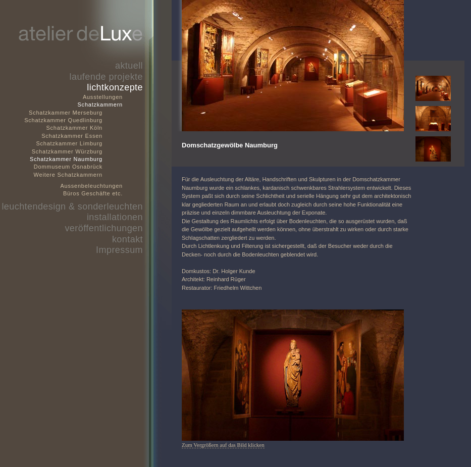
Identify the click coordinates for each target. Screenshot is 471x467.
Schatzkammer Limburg (69, 143)
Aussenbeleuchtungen (92, 186)
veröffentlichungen (104, 228)
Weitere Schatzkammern (68, 175)
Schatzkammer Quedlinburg (63, 120)
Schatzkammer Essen (71, 136)
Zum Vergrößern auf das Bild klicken (223, 445)
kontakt (127, 239)
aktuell (129, 66)
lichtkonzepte (115, 87)
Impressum (119, 250)
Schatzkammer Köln (74, 128)
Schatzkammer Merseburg (65, 113)
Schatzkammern (100, 104)
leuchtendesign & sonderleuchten (72, 206)
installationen (115, 217)
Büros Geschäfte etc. (93, 193)
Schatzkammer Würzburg (67, 151)
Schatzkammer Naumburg (66, 159)
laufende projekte (106, 77)
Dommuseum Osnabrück (68, 167)
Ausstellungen (103, 97)
